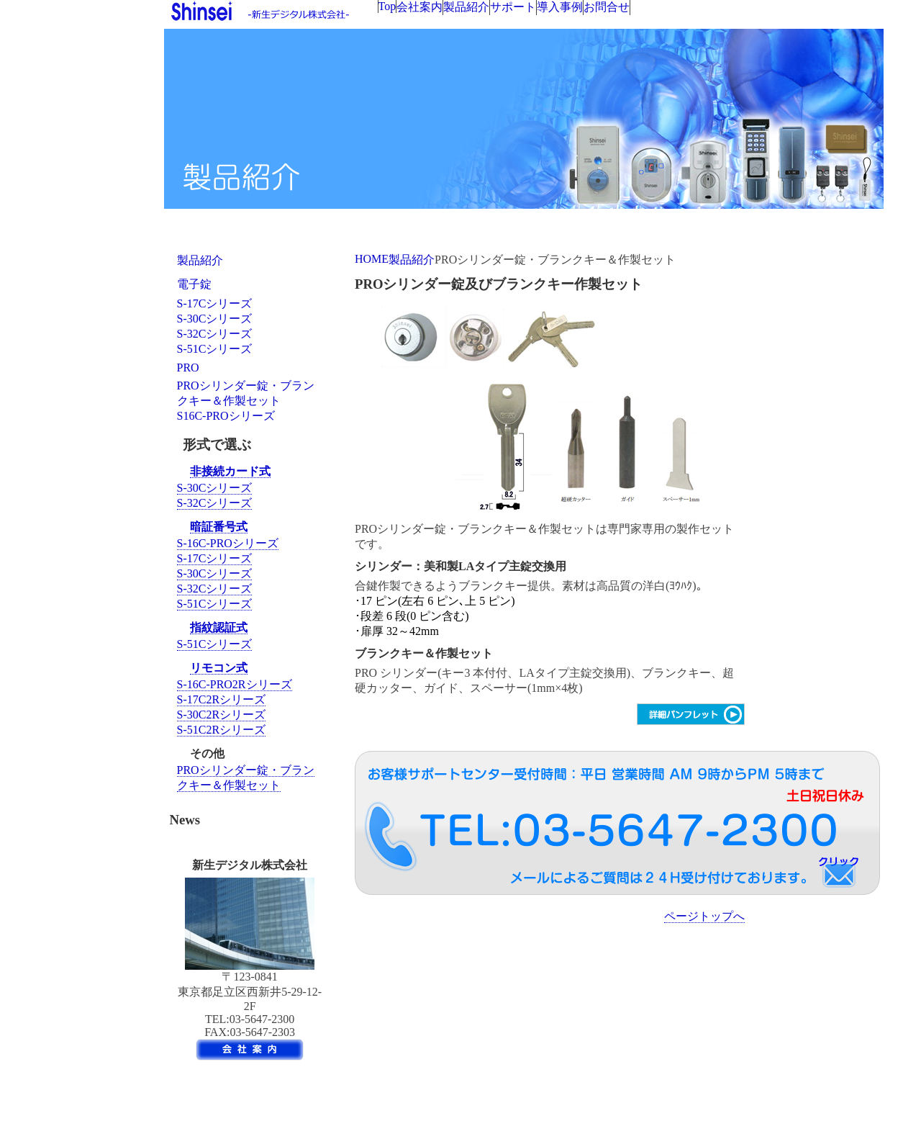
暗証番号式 (219, 527)
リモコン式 (219, 668)
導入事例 (560, 7)
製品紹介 (466, 7)
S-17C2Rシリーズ (221, 699)
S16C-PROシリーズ (226, 416)
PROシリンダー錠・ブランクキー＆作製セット (245, 393)
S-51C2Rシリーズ (221, 730)
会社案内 (419, 7)
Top (387, 6)
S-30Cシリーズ (215, 318)
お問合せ (607, 7)
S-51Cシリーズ (215, 349)
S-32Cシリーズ (215, 334)
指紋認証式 (219, 627)
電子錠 (194, 284)
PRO (188, 367)
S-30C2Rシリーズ (221, 714)
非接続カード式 (230, 471)
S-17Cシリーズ (215, 303)
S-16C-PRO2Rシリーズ (234, 684)
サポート (513, 7)
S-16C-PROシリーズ (227, 543)
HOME (372, 259)
